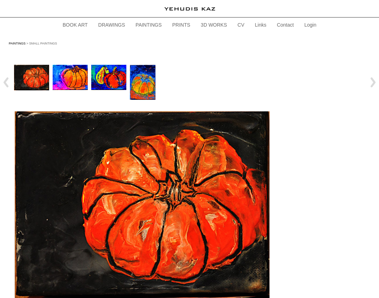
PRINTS (181, 25)
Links (260, 25)
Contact (285, 25)
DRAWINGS (111, 25)
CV (241, 25)
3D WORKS (214, 25)
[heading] (189, 8)
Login (310, 25)
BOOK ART (75, 25)
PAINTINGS (148, 25)
